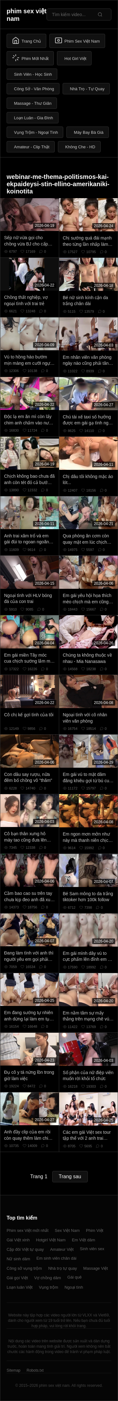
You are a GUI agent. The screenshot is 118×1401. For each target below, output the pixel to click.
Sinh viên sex (92, 1248)
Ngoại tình (74, 1287)
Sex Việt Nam (67, 1230)
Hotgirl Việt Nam (50, 1240)
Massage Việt (95, 1268)
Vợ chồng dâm (47, 1277)
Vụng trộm (48, 1287)
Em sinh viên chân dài (56, 1258)
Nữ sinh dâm (18, 1258)
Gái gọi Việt (17, 1277)
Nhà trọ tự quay (62, 1268)
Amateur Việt (62, 1249)
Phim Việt (94, 1230)
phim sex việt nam (27, 15)
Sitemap (13, 1370)
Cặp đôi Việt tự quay (25, 1249)
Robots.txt (34, 1370)
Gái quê (74, 1277)
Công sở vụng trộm (24, 1268)
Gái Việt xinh (18, 1240)
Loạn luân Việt (19, 1287)
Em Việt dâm (83, 1240)
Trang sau (70, 1176)
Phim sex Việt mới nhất (27, 1230)
